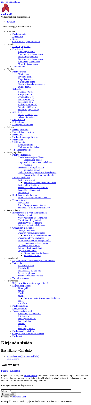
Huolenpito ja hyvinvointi (29, 313)
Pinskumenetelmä (20, 306)
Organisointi (12, 258)
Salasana (6, 391)
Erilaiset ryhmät (25, 215)
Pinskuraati (17, 336)
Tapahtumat (17, 36)
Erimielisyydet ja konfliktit (30, 223)
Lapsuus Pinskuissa (21, 177)
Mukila (21, 296)
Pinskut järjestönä (20, 129)
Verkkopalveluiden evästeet (30, 275)
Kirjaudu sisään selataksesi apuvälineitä (30, 283)
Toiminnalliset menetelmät (30, 248)
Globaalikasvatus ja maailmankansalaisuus (37, 172)
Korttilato (22, 303)
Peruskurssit (17, 49)
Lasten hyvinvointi (26, 180)
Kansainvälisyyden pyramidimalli (39, 175)
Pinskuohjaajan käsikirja (23, 331)
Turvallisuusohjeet (20, 278)
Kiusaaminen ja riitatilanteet (36, 253)
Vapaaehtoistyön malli (22, 311)
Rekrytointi (23, 326)
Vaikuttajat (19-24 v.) (27, 107)
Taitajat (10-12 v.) (26, 99)
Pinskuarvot (17, 134)
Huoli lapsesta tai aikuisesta (24, 195)
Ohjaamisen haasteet (27, 250)
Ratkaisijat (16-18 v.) (27, 104)
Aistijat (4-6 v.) (25, 94)
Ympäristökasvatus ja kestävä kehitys (35, 162)
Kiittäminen (23, 316)
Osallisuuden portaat (33, 160)
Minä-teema (23, 74)
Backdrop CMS (19, 396)
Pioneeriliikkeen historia (23, 132)
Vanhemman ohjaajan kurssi (30, 59)
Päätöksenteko (18, 142)
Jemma (21, 291)
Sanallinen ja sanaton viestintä (37, 235)
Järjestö (10, 127)
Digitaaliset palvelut (21, 286)
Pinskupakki (23, 288)
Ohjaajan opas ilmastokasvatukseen (28, 333)
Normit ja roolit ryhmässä (29, 220)
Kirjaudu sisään (23, 356)
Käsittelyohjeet (25, 268)
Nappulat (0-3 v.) (25, 92)
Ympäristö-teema (26, 79)
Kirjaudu (11, 21)
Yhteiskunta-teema (26, 82)
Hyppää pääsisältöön (10, 2)
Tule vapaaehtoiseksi (21, 150)
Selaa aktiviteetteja (26, 117)
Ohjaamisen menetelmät (23, 228)
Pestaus (21, 323)
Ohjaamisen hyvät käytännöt (31, 238)
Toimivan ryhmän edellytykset (31, 225)
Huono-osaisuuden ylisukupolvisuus (40, 182)
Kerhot (15, 39)
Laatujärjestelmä (19, 308)
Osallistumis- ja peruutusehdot (26, 41)
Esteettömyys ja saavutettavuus (32, 205)
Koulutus (11, 44)
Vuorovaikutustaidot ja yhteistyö (32, 218)
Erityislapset (23, 202)
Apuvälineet (12, 281)
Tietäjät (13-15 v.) (26, 102)
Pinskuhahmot (18, 139)
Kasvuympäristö (14, 152)
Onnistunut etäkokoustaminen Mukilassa (42, 298)
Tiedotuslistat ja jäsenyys (29, 270)
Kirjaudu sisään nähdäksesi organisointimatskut (33, 260)
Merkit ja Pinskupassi (27, 114)
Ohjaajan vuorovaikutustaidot (31, 233)
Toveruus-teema (25, 77)
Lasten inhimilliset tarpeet (29, 185)
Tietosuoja (17, 263)
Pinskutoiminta (19, 34)
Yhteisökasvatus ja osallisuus (31, 157)
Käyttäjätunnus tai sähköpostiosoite (18, 385)
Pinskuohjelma (19, 72)
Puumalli (28, 165)
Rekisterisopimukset (27, 273)
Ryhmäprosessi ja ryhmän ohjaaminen (29, 213)
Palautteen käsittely (32, 255)
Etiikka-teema (24, 87)
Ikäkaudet (16, 89)
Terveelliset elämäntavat (29, 190)
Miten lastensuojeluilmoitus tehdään (34, 197)
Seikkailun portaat (32, 170)
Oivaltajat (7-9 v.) (26, 97)
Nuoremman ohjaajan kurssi (30, 54)
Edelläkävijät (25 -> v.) (28, 109)
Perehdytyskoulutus (27, 318)
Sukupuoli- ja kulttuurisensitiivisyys (34, 207)
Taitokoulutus (18, 66)
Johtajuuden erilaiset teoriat (36, 243)
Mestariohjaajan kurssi (28, 64)
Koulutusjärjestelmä (21, 46)
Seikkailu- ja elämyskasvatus (31, 167)
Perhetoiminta (18, 122)
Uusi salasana (13, 359)
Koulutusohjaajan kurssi (29, 61)
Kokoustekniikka (25, 145)
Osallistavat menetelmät (29, 245)
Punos (20, 301)
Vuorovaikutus (13, 210)
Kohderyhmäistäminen (22, 124)
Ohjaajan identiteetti (27, 230)
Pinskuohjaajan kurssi (28, 56)
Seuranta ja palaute (26, 328)
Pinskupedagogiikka (21, 155)
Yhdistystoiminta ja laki (29, 147)
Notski (21, 293)
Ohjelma (10, 69)
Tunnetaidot (23, 192)
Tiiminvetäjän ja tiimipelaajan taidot (34, 240)
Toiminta (11, 31)
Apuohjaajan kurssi (26, 51)
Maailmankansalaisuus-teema (31, 84)
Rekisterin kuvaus (26, 265)
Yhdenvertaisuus (20, 200)
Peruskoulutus (24, 321)
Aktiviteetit (17, 112)
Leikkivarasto (18, 119)
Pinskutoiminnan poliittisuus (25, 137)
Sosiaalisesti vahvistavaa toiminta (33, 187)
